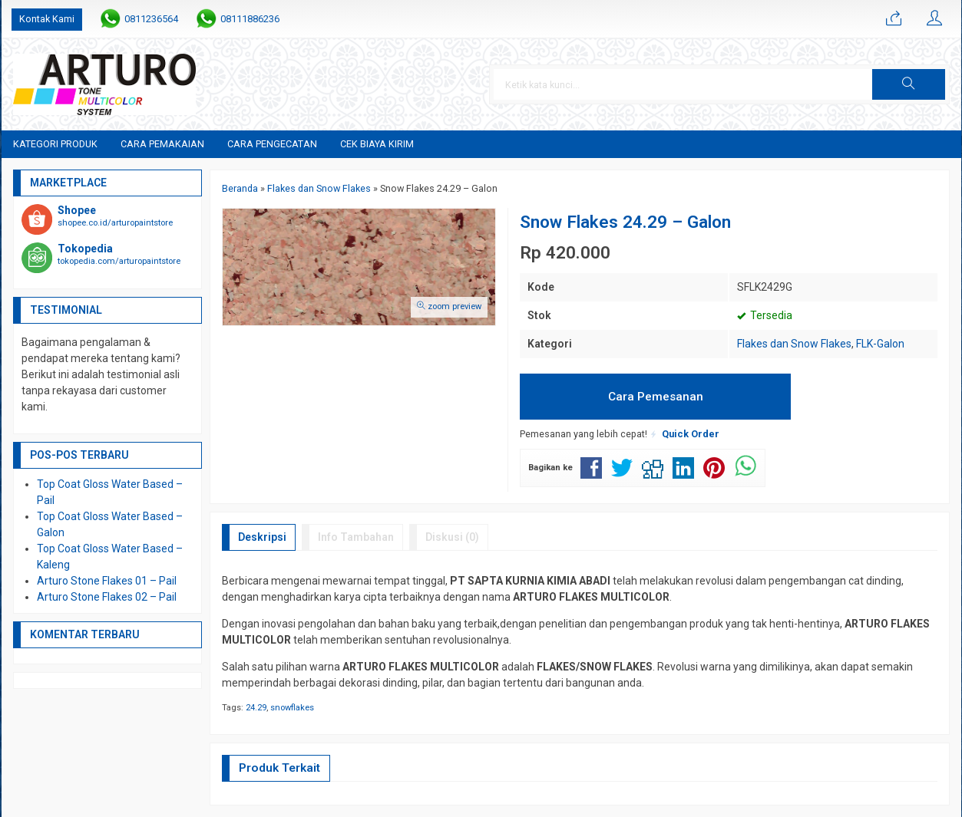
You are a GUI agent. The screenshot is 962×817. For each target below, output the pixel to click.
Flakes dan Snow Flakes (794, 344)
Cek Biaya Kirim (377, 144)
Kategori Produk (55, 144)
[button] (908, 84)
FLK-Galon (880, 344)
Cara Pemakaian (162, 144)
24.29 (256, 708)
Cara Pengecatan (272, 144)
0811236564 (151, 19)
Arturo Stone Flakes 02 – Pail (107, 597)
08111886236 (249, 19)
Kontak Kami (46, 19)
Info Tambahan (356, 537)
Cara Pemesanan (655, 397)
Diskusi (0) (452, 537)
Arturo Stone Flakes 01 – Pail (107, 581)
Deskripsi (262, 537)
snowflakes (292, 708)
